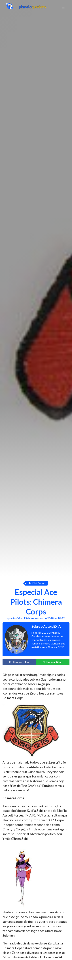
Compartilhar (19, 661)
